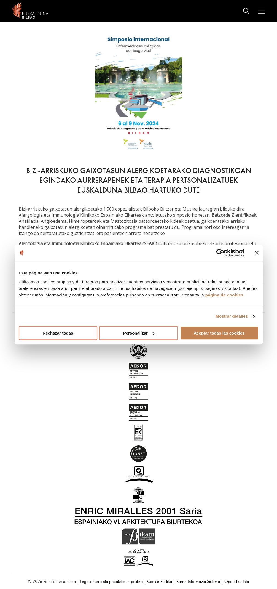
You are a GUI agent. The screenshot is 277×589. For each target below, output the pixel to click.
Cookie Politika (159, 581)
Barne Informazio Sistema (198, 581)
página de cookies (224, 295)
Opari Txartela (236, 581)
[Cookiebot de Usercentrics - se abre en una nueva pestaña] (220, 253)
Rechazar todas (58, 333)
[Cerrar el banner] (257, 253)
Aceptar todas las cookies (218, 333)
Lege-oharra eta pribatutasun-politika (111, 581)
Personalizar (138, 333)
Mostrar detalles (232, 316)
